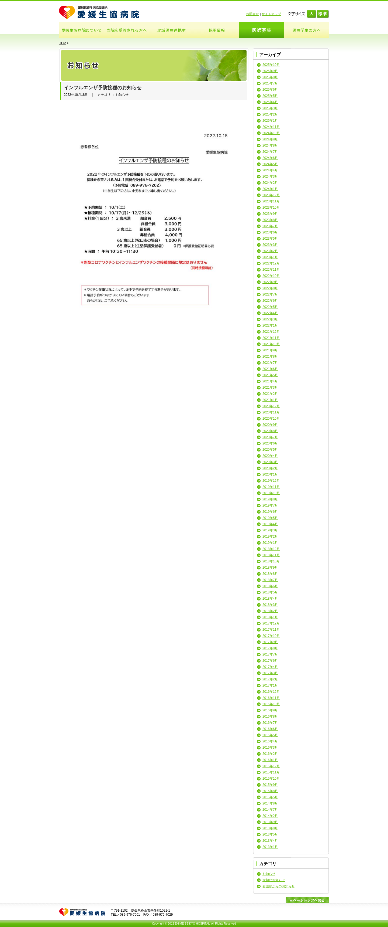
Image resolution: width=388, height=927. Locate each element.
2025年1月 (270, 121)
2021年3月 (270, 387)
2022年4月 (270, 313)
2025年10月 (271, 65)
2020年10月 (271, 418)
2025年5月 (270, 96)
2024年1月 (270, 189)
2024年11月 (271, 127)
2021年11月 (271, 338)
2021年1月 (270, 400)
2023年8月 (270, 220)
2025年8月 (270, 77)
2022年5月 (270, 307)
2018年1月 (270, 617)
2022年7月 (270, 294)
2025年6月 (270, 89)
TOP (62, 43)
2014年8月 (270, 803)
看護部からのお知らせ (278, 886)
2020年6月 (270, 443)
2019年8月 (270, 499)
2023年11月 (271, 201)
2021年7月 (270, 363)
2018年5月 (270, 592)
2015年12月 (271, 766)
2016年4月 (270, 741)
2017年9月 (270, 642)
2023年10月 (271, 207)
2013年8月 (270, 828)
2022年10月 (271, 276)
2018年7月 (270, 580)
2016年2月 (270, 754)
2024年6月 (270, 158)
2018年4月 (270, 598)
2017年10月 (271, 636)
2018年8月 (270, 574)
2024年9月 (270, 139)
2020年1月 (270, 474)
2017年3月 (270, 673)
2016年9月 (270, 710)
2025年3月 (270, 108)
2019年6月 (270, 512)
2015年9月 (270, 785)
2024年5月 (270, 164)
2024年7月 (270, 152)
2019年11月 (271, 487)
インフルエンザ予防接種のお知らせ (102, 87)
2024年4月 (270, 170)
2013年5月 (270, 834)
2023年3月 (270, 245)
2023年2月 (270, 251)
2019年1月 (270, 543)
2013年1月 (270, 847)
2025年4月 (270, 102)
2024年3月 (270, 176)
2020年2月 (270, 468)
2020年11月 (271, 412)
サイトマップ (271, 14)
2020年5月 (270, 449)
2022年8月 (270, 288)
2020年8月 (270, 431)
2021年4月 (270, 381)
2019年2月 (270, 536)
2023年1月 (270, 257)
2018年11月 (271, 555)
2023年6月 (270, 232)
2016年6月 (270, 729)
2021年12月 (271, 332)
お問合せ (252, 14)
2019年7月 (270, 505)
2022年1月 (270, 325)
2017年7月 (270, 654)
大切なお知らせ (273, 880)
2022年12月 (271, 263)
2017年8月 (270, 648)
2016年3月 (270, 747)
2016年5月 (270, 735)
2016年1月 (270, 760)
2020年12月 (271, 406)
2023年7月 (270, 226)
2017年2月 (270, 679)
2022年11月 (271, 269)
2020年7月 (270, 437)
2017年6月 (270, 661)
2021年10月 (271, 344)
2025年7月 (270, 83)
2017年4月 (270, 667)
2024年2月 (270, 183)
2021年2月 (270, 394)
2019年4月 (270, 524)
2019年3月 (270, 530)
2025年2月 (270, 114)
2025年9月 (270, 71)
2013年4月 (270, 841)
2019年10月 (271, 493)
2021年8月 (270, 356)
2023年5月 (270, 238)
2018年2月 (270, 611)
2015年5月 (270, 797)
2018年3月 (270, 605)
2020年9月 (270, 425)
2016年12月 (271, 692)
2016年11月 (271, 698)
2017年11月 (271, 629)
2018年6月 (270, 586)
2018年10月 (271, 561)
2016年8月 (270, 716)
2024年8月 (270, 145)
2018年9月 (270, 567)
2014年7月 (270, 809)
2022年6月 (270, 301)
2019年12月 (271, 481)
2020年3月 (270, 462)
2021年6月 (270, 369)
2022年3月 (270, 319)
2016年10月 (271, 704)
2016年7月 (270, 723)
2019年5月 (270, 518)
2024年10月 (271, 133)
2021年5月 (270, 375)
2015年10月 (271, 778)
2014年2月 (270, 816)
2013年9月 (270, 822)
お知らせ (268, 874)
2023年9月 (270, 214)
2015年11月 (271, 772)
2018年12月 (271, 549)
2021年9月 (270, 350)
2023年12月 (271, 195)
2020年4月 (270, 456)
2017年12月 (271, 623)
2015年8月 (270, 791)
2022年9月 (270, 282)
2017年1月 (270, 685)
